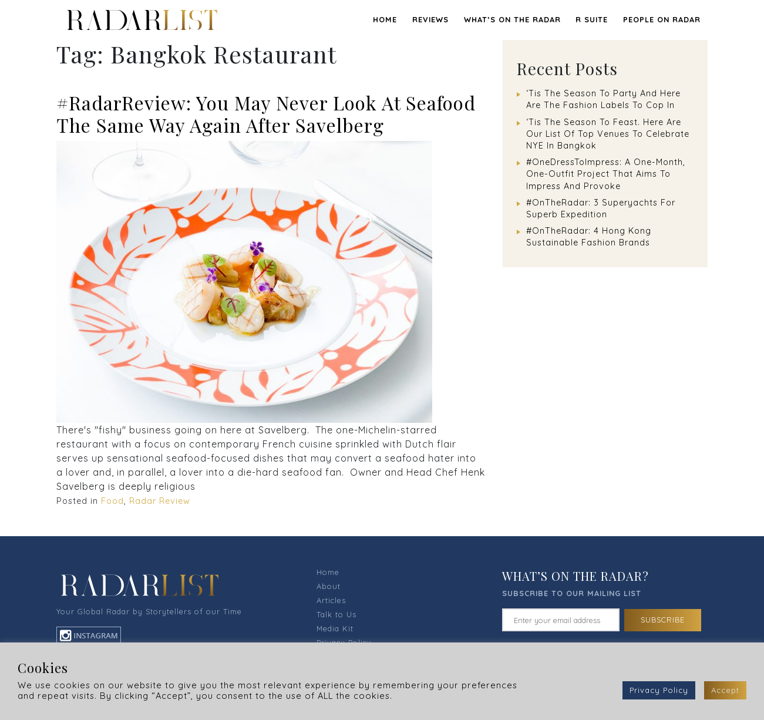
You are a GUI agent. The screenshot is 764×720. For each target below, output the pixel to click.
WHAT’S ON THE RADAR (512, 19)
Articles (331, 600)
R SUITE (591, 19)
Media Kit (335, 628)
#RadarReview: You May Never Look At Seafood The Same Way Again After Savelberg (266, 113)
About (329, 586)
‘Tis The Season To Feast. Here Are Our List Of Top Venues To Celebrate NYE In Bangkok (607, 134)
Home (385, 19)
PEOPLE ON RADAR (662, 19)
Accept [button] (725, 690)
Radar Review (159, 501)
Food (112, 501)
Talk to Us (336, 614)
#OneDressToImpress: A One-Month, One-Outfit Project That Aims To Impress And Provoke (605, 174)
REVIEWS (430, 19)
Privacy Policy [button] (659, 690)
